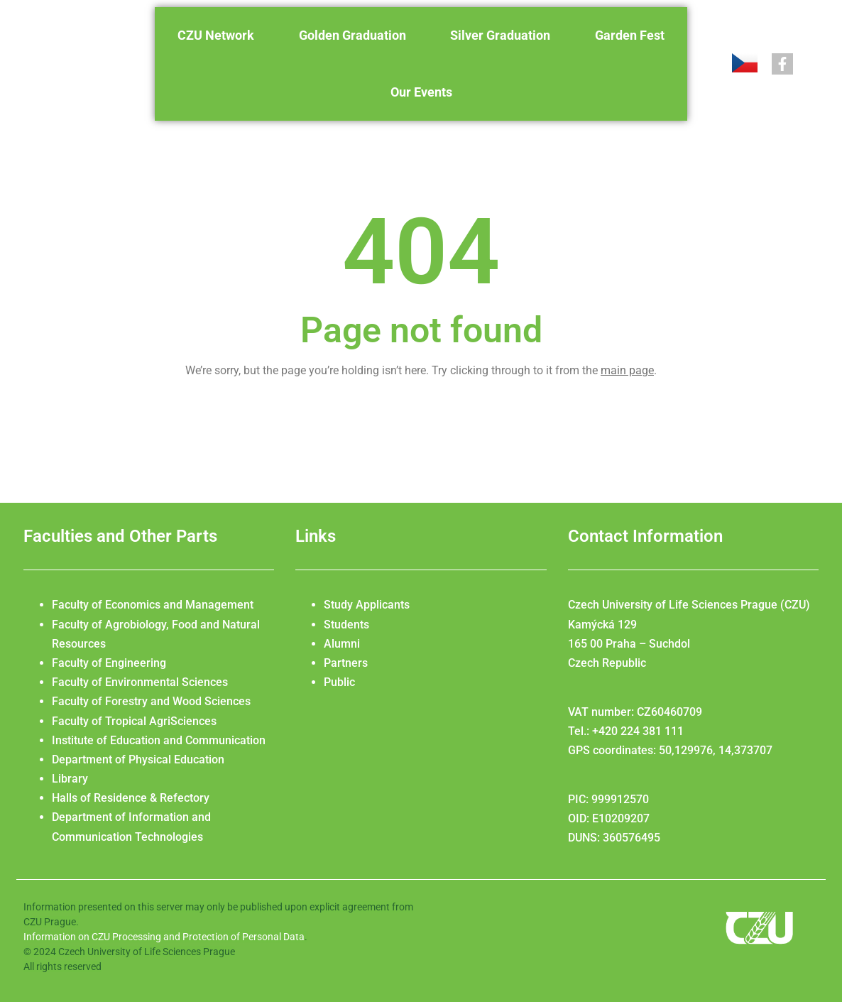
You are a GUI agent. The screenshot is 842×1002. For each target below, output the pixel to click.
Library (70, 778)
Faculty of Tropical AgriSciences (134, 721)
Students (346, 624)
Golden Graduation (352, 35)
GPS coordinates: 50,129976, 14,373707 (670, 750)
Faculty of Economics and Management (152, 604)
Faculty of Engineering (109, 663)
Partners (346, 663)
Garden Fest (630, 35)
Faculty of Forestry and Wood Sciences (151, 701)
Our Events (421, 92)
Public (339, 682)
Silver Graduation (500, 35)
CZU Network (215, 35)
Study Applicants (367, 604)
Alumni (342, 643)
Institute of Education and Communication (159, 740)
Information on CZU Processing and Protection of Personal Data (164, 936)
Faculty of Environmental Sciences (140, 682)
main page (627, 370)
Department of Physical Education (138, 759)
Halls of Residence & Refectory (130, 798)
